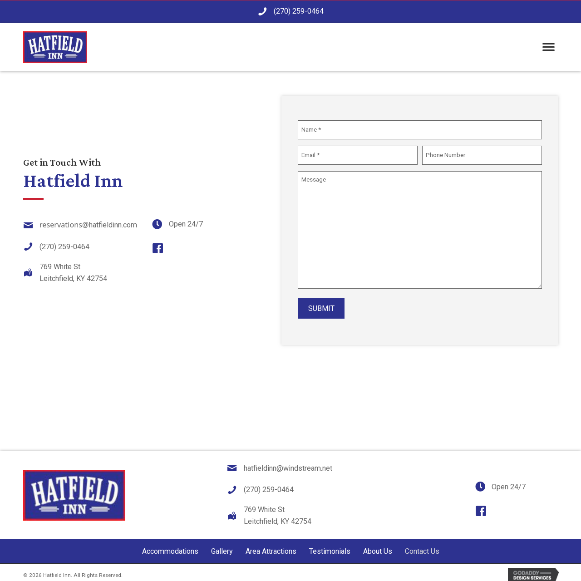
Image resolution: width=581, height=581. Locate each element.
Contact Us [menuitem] (422, 546)
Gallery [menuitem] (222, 546)
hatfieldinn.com (113, 222)
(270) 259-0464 (299, 11)
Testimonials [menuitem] (329, 546)
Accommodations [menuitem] (170, 546)
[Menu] (548, 47)
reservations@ (64, 222)
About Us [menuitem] (377, 546)
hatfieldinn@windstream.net (288, 462)
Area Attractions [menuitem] (271, 546)
